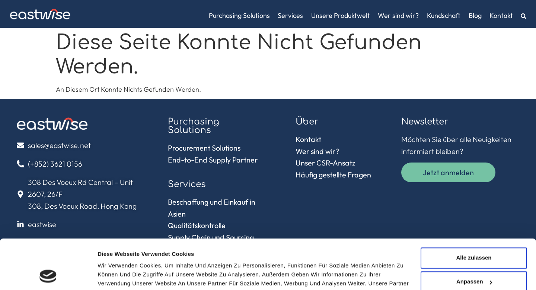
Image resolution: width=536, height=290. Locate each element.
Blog (475, 15)
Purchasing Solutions (239, 15)
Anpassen (474, 235)
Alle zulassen (473, 211)
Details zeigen (116, 275)
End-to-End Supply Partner (213, 159)
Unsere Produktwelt (340, 15)
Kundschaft (443, 15)
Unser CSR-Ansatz (325, 162)
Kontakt (501, 15)
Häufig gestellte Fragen (333, 174)
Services (290, 15)
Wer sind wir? (398, 15)
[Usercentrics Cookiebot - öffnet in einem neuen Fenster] (48, 275)
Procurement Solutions (204, 147)
